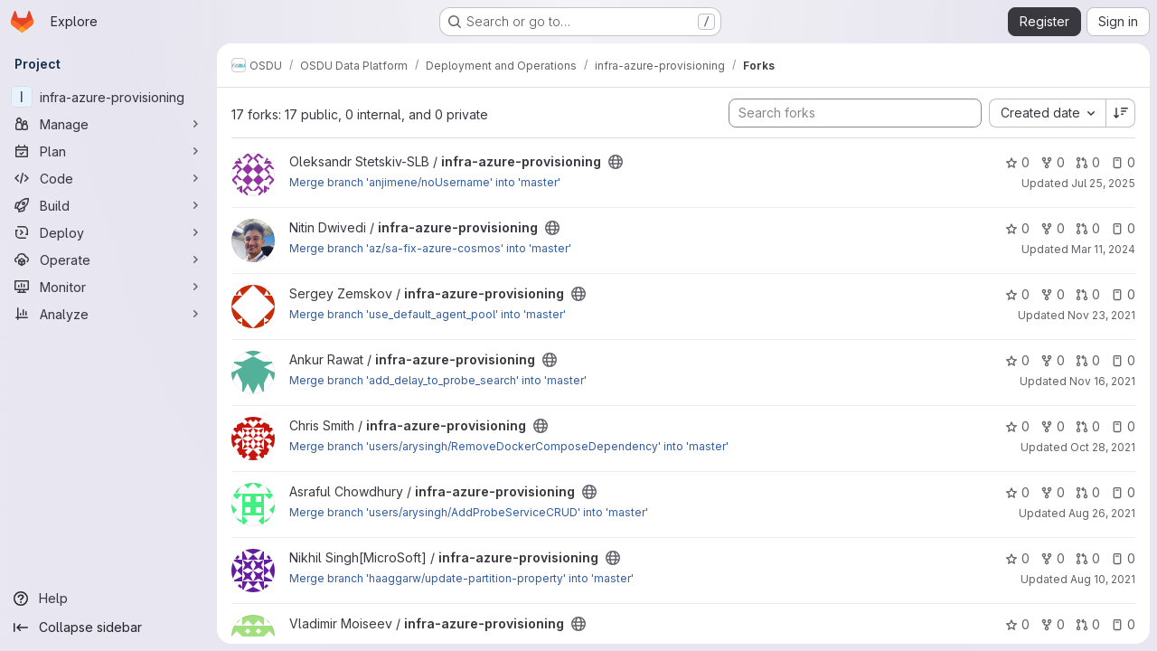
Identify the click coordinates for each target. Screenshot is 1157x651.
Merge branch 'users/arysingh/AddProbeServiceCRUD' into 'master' (468, 512)
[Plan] (108, 151)
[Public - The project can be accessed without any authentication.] (615, 162)
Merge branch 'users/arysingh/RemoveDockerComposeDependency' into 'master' (509, 446)
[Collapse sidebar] (108, 627)
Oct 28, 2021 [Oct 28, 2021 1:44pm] (1102, 447)
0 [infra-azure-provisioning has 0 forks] (1052, 162)
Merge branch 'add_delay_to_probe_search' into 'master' (438, 380)
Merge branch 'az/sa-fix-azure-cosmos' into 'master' (430, 248)
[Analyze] (108, 313)
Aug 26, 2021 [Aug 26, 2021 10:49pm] (1101, 513)
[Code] (108, 178)
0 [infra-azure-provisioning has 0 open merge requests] (1088, 162)
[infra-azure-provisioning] (108, 96)
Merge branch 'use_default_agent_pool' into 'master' (427, 314)
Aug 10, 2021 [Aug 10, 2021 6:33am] (1102, 579)
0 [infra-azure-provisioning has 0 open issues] (1123, 162)
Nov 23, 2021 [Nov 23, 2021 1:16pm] (1101, 315)
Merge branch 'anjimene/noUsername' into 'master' (424, 182)
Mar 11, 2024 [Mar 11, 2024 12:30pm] (1103, 249)
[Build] (108, 205)
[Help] (108, 598)
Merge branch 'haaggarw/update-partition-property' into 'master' (461, 578)
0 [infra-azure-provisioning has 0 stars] (1017, 162)
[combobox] (1047, 113)
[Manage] (108, 124)
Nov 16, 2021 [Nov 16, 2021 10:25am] (1102, 381)
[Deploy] (108, 232)
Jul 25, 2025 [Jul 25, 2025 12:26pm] (1103, 183)
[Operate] (108, 259)
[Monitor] (108, 286)
